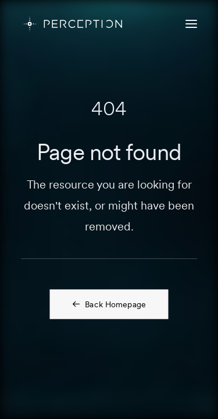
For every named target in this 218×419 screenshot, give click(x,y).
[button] (191, 24)
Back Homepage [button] (109, 304)
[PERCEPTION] (72, 24)
